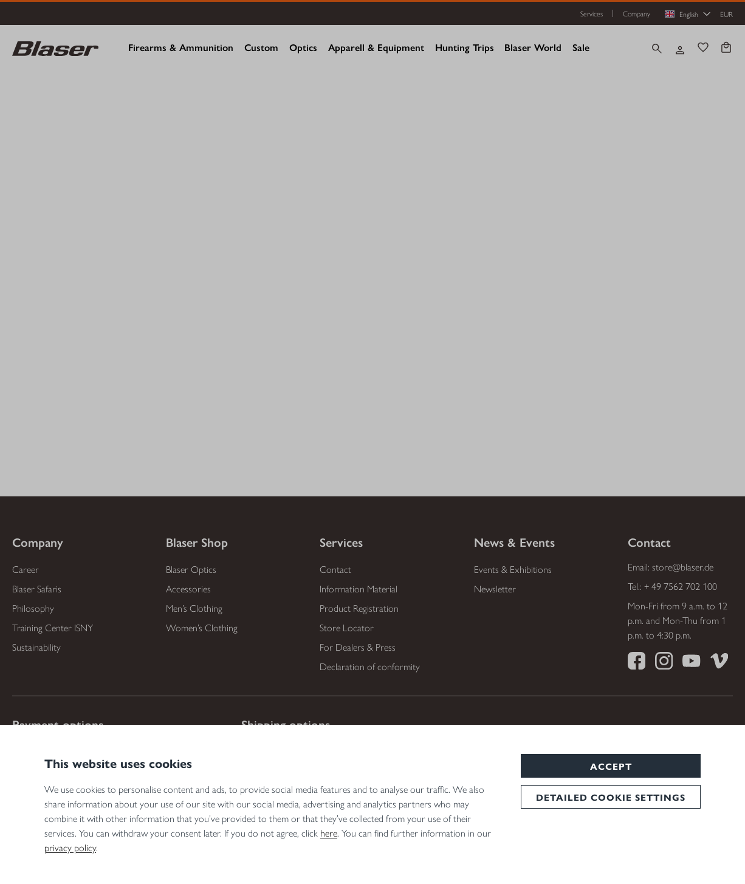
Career (25, 569)
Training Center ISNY (52, 627)
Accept (611, 765)
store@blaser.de (682, 567)
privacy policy (70, 847)
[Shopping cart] (726, 49)
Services (591, 13)
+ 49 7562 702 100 (680, 586)
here (328, 833)
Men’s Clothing (194, 608)
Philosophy (33, 608)
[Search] (657, 48)
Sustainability (36, 647)
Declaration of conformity (370, 666)
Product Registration (359, 608)
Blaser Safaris (36, 588)
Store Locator (347, 627)
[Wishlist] (703, 49)
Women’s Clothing (202, 627)
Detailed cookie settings (610, 796)
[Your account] (680, 48)
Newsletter (495, 588)
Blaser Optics (191, 569)
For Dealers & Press (358, 647)
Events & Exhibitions (513, 569)
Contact (335, 569)
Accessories (188, 588)
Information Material (358, 588)
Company (636, 13)
